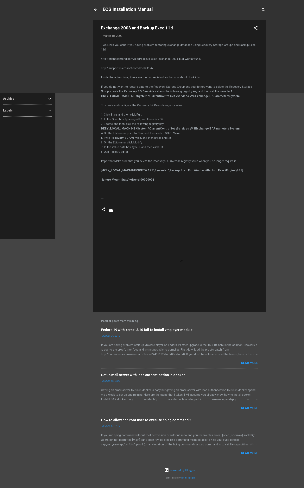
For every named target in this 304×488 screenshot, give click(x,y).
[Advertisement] (27, 178)
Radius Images (188, 478)
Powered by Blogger (179, 470)
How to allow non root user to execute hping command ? (146, 420)
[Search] (263, 10)
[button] (255, 29)
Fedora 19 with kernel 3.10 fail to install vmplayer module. (147, 330)
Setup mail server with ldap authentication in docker (143, 375)
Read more (249, 363)
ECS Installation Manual (128, 9)
